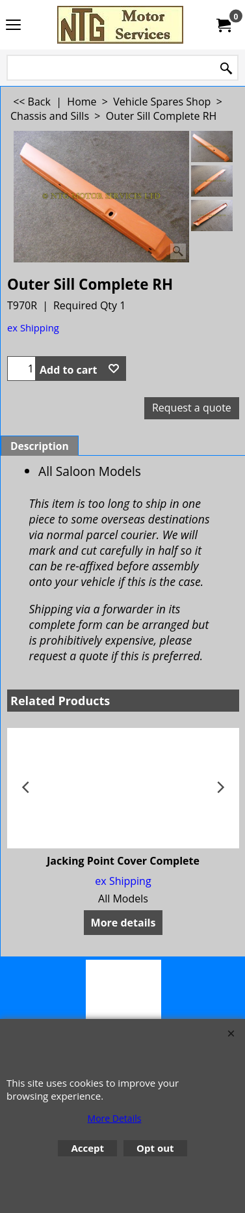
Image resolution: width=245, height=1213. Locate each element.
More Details (115, 1118)
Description (39, 446)
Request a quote (191, 407)
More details (123, 922)
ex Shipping (33, 327)
